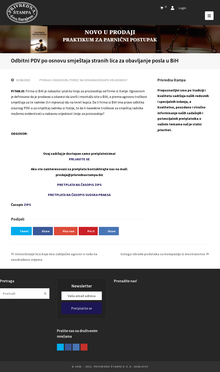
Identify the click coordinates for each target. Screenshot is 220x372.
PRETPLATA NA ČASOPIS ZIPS (79, 184)
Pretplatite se (81, 308)
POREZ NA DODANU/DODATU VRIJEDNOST (98, 80)
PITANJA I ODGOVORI (53, 80)
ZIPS (27, 204)
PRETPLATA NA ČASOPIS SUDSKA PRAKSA (79, 195)
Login (182, 8)
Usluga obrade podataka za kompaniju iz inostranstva (165, 254)
